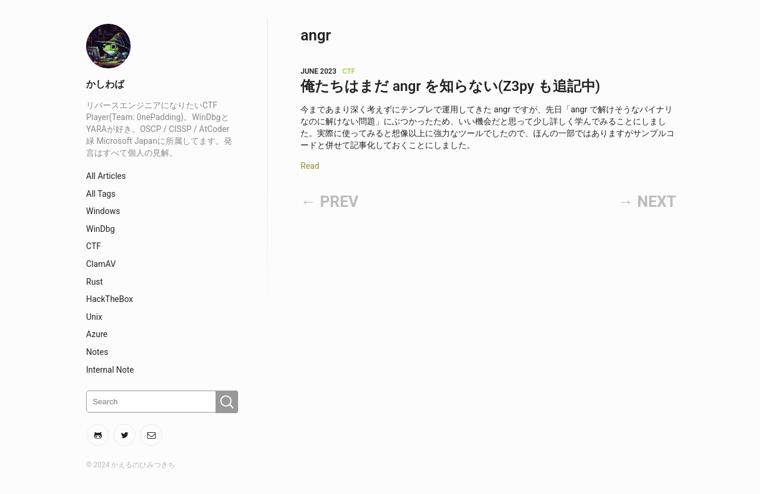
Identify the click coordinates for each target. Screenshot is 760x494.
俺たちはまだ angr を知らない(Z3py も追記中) (450, 86)
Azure (96, 334)
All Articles (106, 176)
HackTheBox (109, 299)
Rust (94, 282)
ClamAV (101, 264)
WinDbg (100, 229)
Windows (103, 211)
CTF (93, 246)
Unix (94, 317)
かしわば (105, 84)
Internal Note (110, 370)
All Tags (100, 194)
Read (309, 166)
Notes (97, 352)
